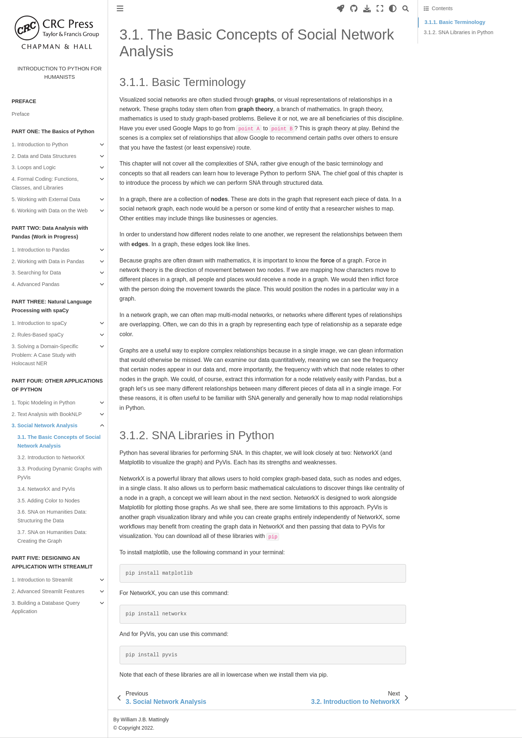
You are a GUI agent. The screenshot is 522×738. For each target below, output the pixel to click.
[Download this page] (367, 8)
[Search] (405, 8)
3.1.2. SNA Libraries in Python (458, 32)
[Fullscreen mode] (380, 8)
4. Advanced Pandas (35, 284)
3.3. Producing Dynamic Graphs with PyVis (59, 473)
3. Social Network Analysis (45, 425)
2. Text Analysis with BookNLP (47, 414)
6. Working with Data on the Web (50, 210)
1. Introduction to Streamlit (42, 580)
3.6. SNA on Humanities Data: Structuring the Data (52, 516)
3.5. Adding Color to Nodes (48, 500)
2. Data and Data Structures (44, 156)
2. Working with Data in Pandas (48, 261)
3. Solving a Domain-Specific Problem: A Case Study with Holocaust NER (45, 355)
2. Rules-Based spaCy (37, 335)
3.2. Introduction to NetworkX (51, 457)
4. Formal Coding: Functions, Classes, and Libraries (45, 183)
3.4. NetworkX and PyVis (46, 489)
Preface (21, 114)
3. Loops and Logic (34, 167)
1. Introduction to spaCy (39, 323)
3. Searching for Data (36, 273)
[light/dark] (392, 8)
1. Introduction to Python (40, 144)
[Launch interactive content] (340, 8)
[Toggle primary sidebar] (120, 8)
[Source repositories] (353, 8)
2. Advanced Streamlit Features (48, 591)
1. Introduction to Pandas (41, 250)
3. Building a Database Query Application (46, 607)
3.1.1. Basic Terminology (454, 22)
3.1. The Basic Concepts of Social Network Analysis (59, 441)
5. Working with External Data (46, 199)
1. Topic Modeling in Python (43, 402)
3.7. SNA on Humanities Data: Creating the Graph (52, 536)
